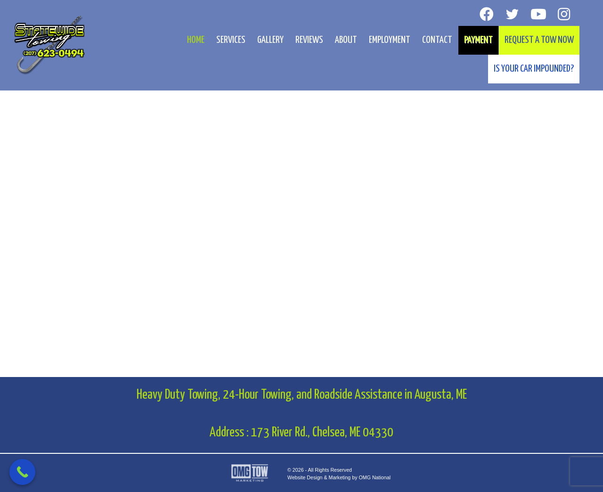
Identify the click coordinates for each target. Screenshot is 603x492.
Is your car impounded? (534, 69)
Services (230, 40)
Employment (389, 40)
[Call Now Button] (22, 472)
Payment (478, 40)
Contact (437, 40)
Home (195, 40)
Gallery (270, 40)
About (346, 40)
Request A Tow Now (539, 40)
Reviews (309, 40)
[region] (301, 188)
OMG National (375, 477)
